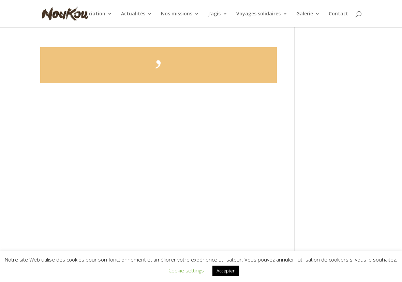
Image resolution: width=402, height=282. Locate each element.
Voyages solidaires (258, 14)
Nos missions (176, 14)
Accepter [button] (226, 271)
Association (91, 14)
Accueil (61, 14)
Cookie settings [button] (186, 270)
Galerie (304, 14)
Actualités (133, 14)
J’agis (214, 14)
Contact (338, 14)
